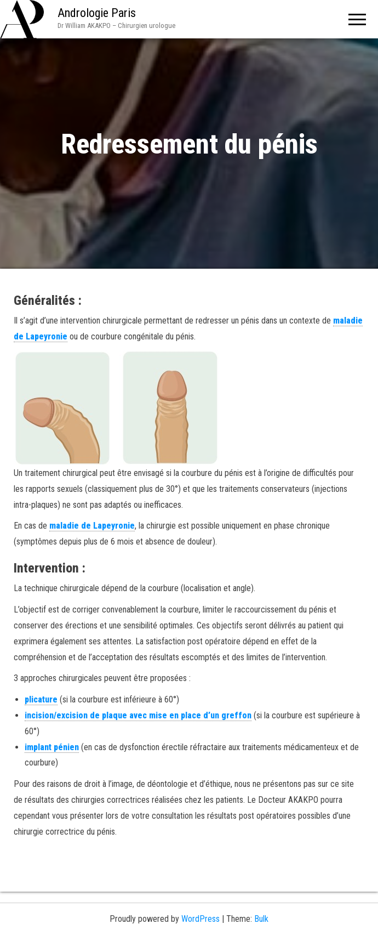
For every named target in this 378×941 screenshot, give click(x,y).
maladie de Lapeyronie (92, 525)
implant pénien (52, 747)
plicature (41, 699)
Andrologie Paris (97, 13)
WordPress (200, 919)
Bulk (261, 919)
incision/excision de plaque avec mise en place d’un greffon (138, 715)
